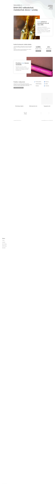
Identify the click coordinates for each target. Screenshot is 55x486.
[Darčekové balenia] (38, 83)
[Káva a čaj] (48, 81)
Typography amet (47, 106)
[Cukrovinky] (48, 85)
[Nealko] (48, 83)
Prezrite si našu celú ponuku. (18, 87)
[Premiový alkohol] (38, 81)
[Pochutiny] (38, 85)
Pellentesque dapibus (19, 106)
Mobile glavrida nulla (33, 106)
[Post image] (19, 98)
